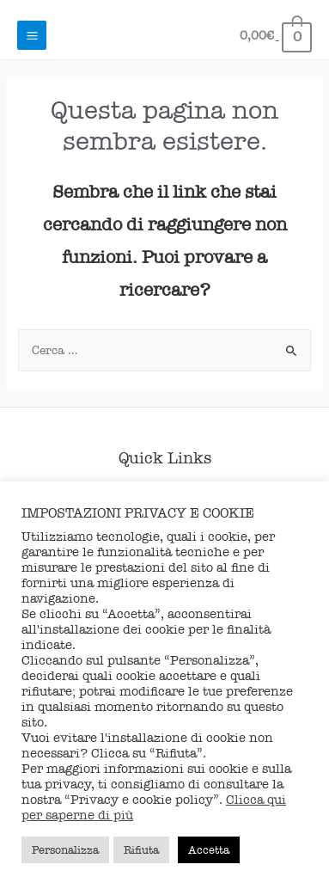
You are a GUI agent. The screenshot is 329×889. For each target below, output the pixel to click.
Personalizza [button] (65, 849)
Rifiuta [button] (141, 849)
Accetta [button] (208, 849)
